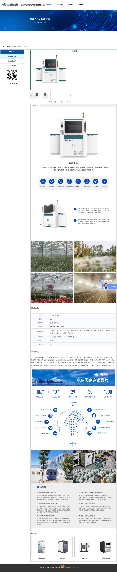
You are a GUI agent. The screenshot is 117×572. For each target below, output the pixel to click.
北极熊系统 (41, 558)
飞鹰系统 (84, 558)
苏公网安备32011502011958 (71, 567)
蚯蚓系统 (62, 558)
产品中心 (9, 46)
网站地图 (42, 567)
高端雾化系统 (17, 46)
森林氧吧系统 (106, 558)
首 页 (2, 46)
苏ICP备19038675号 (55, 567)
